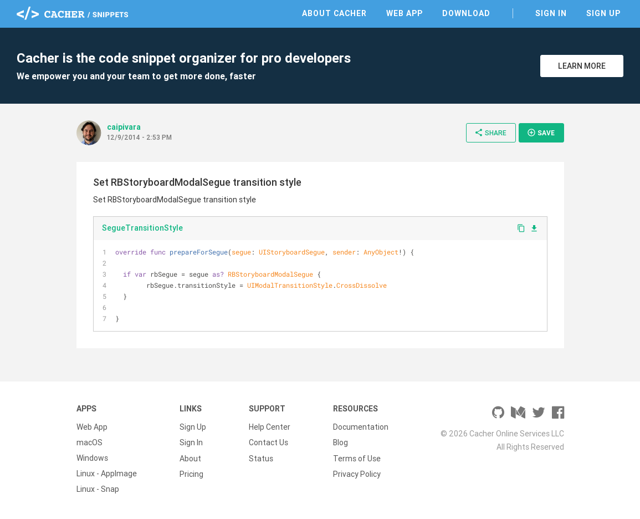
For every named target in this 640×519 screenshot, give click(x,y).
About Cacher (334, 13)
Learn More (582, 66)
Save (541, 132)
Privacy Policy (357, 474)
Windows (92, 458)
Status (261, 458)
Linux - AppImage (106, 474)
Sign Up (603, 13)
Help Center (269, 427)
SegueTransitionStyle (142, 228)
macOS (89, 442)
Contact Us (268, 442)
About (190, 458)
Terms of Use (357, 458)
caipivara (124, 127)
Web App (404, 13)
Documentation (360, 427)
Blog (340, 442)
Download (466, 13)
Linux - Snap (97, 489)
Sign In (551, 13)
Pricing (191, 474)
